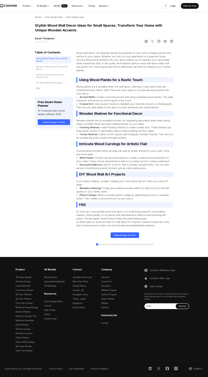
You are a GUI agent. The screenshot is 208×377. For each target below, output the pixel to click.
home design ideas (54, 17)
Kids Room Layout (24, 333)
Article (47, 314)
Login (173, 6)
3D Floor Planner (23, 299)
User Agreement (76, 368)
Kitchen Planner (23, 311)
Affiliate (104, 303)
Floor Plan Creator (24, 303)
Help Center (50, 310)
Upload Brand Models (54, 281)
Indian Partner (107, 299)
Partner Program (109, 294)
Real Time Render (24, 350)
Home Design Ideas (53, 301)
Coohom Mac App (160, 278)
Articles (38, 17)
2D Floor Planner (23, 294)
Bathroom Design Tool (26, 316)
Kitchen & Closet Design (27, 307)
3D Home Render (24, 346)
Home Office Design (25, 342)
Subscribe (182, 306)
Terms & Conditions (99, 368)
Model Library (50, 277)
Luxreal (104, 323)
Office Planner (22, 337)
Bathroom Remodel (25, 320)
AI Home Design (23, 281)
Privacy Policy (56, 368)
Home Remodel (23, 286)
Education (106, 286)
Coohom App (50, 318)
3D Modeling (50, 286)
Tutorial (47, 305)
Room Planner (22, 324)
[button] (28, 6)
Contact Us (106, 281)
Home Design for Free (54, 122)
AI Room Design (23, 329)
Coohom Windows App (162, 270)
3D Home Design (24, 277)
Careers (105, 307)
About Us (105, 277)
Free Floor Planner (24, 290)
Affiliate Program (109, 290)
